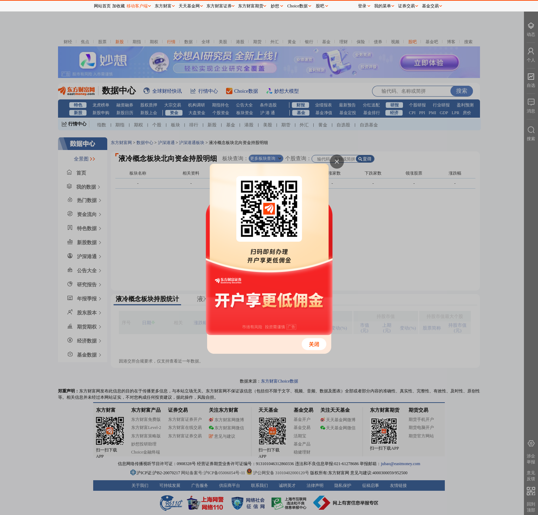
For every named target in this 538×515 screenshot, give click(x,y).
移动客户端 (137, 6)
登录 (362, 6)
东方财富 (163, 6)
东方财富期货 (250, 6)
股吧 (320, 6)
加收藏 (118, 6)
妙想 (275, 6)
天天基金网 (189, 6)
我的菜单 (382, 6)
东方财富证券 (219, 6)
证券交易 (406, 6)
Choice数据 (297, 6)
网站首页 (102, 6)
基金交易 (430, 6)
